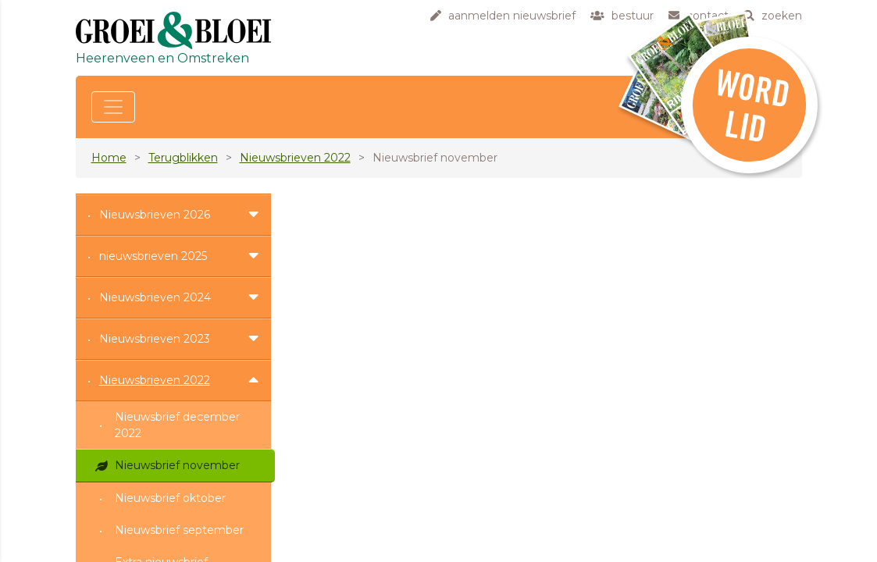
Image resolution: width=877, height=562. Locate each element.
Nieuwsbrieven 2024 (155, 297)
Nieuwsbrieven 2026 (154, 215)
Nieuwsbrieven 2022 (295, 158)
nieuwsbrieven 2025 (153, 256)
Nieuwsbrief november (177, 465)
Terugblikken (183, 158)
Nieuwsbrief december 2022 (177, 425)
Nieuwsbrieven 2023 (154, 339)
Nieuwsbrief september (179, 530)
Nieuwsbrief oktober (170, 498)
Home (109, 158)
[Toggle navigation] (113, 107)
